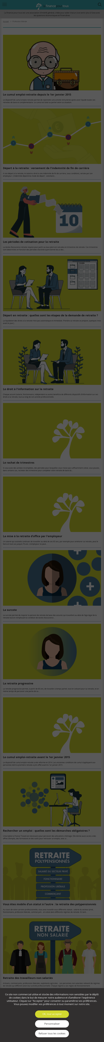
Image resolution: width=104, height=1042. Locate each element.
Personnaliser (52, 1023)
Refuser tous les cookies (52, 1033)
